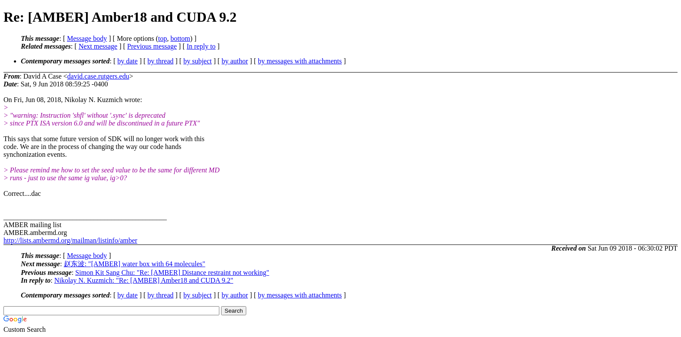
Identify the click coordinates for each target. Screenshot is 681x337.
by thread (161, 61)
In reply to (201, 46)
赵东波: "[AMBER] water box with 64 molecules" (134, 264)
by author (234, 61)
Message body (87, 38)
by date (127, 61)
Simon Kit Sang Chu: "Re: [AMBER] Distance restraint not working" (172, 272)
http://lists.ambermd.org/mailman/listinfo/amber (70, 240)
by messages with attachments (300, 61)
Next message (98, 46)
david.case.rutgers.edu (98, 76)
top (162, 38)
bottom (180, 38)
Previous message (152, 46)
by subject (197, 61)
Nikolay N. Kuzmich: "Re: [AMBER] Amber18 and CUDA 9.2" (143, 280)
